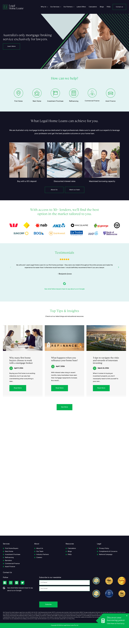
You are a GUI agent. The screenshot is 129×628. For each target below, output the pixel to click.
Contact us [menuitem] (119, 7)
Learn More (11, 46)
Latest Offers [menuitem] (81, 7)
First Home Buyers (11, 548)
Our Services (54, 7)
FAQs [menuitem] (108, 7)
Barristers (8, 561)
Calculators (72, 548)
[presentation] (64, 595)
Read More (18, 388)
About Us (54, 190)
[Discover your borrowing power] (99, 620)
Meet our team (74, 190)
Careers (39, 558)
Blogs (70, 551)
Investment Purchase (55, 101)
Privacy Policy (104, 548)
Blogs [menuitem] (102, 7)
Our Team (39, 551)
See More (64, 407)
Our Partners (68, 7)
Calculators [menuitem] (93, 7)
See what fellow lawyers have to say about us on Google (64, 289)
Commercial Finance (92, 101)
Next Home (37, 101)
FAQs (70, 554)
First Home (18, 101)
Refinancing (73, 101)
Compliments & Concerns (108, 551)
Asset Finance (111, 101)
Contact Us (7, 573)
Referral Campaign (105, 554)
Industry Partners (42, 554)
